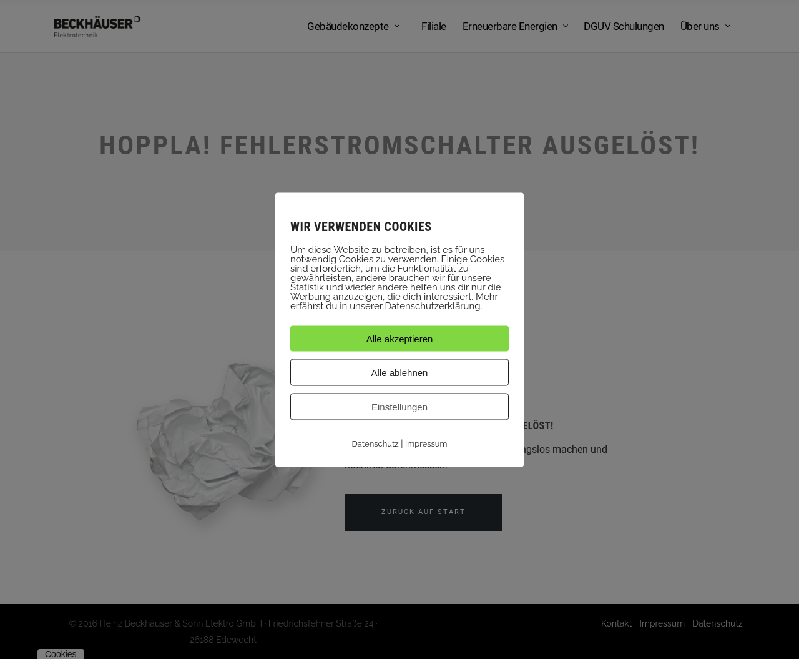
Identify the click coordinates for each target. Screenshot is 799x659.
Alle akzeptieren (399, 338)
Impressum (426, 443)
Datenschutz (375, 443)
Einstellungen (399, 406)
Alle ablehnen (399, 372)
